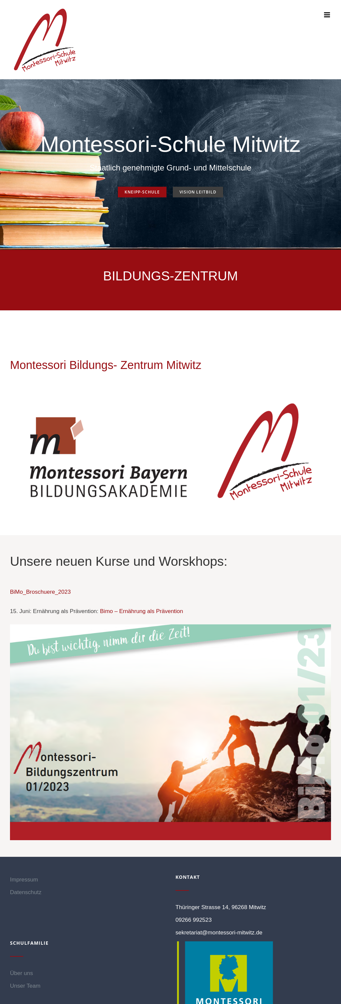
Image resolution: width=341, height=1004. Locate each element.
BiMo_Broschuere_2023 (40, 592)
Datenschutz (26, 892)
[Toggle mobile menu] (327, 14)
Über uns (21, 973)
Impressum (24, 879)
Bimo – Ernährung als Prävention (141, 611)
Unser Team (25, 986)
